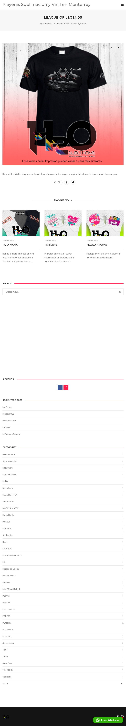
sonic (5, 650)
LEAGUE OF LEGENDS (68, 23)
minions (6, 582)
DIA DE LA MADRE (10, 508)
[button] (108, 720)
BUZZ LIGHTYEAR (10, 495)
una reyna (6, 677)
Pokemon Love (9, 421)
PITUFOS (6, 616)
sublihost (47, 23)
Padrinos (6, 596)
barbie (5, 481)
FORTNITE (6, 528)
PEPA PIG (6, 603)
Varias (83, 23)
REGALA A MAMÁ (96, 244)
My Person (7, 407)
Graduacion (7, 535)
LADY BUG (7, 549)
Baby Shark (7, 468)
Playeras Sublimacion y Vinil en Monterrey (46, 4)
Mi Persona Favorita (11, 434)
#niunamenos (8, 454)
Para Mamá (50, 244)
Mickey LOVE (8, 414)
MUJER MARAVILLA (11, 589)
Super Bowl (7, 663)
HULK (4, 542)
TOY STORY (7, 670)
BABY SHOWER (9, 474)
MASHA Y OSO (8, 576)
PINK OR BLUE (8, 609)
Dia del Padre (8, 515)
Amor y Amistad (9, 461)
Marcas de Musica (10, 569)
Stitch (5, 656)
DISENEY (6, 522)
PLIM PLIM (6, 623)
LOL (4, 562)
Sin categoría (8, 643)
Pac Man (6, 427)
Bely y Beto (7, 488)
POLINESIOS (7, 630)
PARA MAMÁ (10, 244)
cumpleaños (8, 501)
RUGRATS (6, 636)
